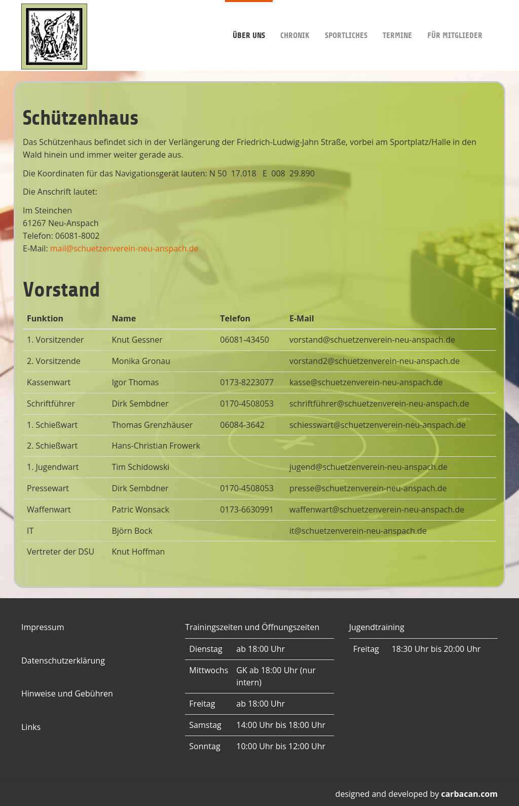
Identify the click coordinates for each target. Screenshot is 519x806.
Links (31, 726)
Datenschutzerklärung (63, 660)
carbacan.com (469, 793)
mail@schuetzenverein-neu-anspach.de (124, 248)
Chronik (295, 20)
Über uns (249, 20)
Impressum (42, 627)
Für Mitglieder (455, 20)
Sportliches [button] (346, 20)
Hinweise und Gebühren (67, 693)
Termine (397, 20)
